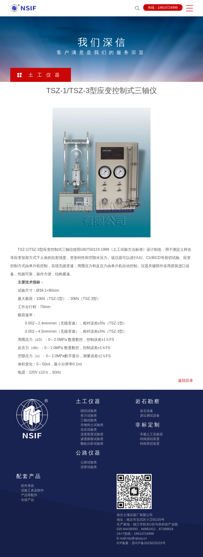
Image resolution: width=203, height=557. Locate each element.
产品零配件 (29, 495)
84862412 (148, 529)
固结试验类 (88, 411)
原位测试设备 (150, 415)
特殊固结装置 (150, 439)
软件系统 (27, 486)
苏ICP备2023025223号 (148, 543)
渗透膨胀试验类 (91, 439)
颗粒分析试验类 (91, 443)
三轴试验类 (88, 420)
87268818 (166, 529)
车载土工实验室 (151, 434)
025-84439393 (127, 529)
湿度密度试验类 (91, 434)
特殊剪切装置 (150, 443)
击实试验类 (88, 429)
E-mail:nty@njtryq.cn (132, 538)
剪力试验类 (88, 415)
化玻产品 (27, 500)
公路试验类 (88, 462)
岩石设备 (146, 411)
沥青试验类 (88, 467)
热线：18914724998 (163, 7)
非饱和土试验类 (91, 425)
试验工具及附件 (32, 490)
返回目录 (185, 380)
